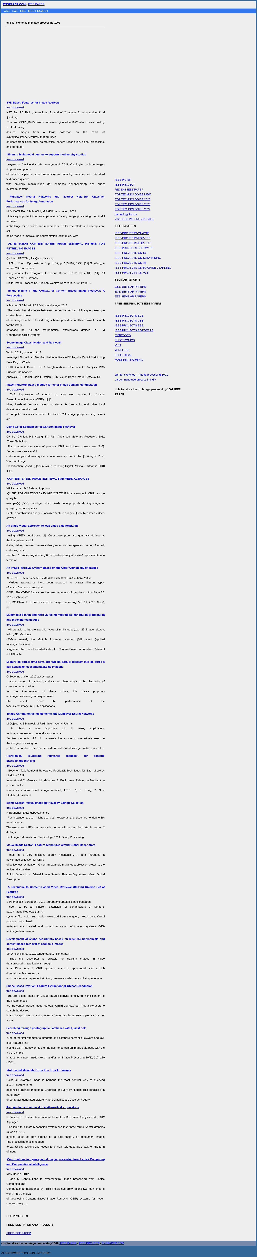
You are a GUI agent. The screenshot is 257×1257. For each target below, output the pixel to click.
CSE (7, 10)
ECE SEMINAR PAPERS (130, 291)
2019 (144, 219)
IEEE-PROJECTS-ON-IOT (131, 253)
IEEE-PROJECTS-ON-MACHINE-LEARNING (143, 267)
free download (55, 666)
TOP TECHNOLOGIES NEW (133, 194)
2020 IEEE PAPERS (127, 219)
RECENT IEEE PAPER (129, 189)
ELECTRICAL (123, 355)
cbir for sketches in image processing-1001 (141, 374)
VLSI (118, 345)
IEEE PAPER (36, 4)
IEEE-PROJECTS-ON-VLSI (132, 272)
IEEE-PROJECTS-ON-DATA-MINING (138, 257)
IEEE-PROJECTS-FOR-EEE (132, 238)
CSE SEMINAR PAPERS (130, 286)
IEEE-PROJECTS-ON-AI (130, 262)
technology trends (126, 214)
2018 (151, 219)
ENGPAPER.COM (113, 1243)
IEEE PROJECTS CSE (129, 320)
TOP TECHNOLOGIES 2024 (132, 209)
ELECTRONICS (125, 340)
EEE (23, 10)
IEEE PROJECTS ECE (129, 315)
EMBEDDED (123, 335)
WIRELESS (122, 350)
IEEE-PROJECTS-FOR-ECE (132, 243)
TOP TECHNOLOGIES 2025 (132, 204)
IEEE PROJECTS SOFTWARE (134, 248)
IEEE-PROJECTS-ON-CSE (132, 233)
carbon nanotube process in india (135, 379)
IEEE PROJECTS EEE (129, 325)
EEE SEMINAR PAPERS (130, 296)
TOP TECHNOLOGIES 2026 (132, 199)
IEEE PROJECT (38, 10)
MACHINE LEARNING (129, 360)
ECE (15, 10)
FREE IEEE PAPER (18, 1233)
